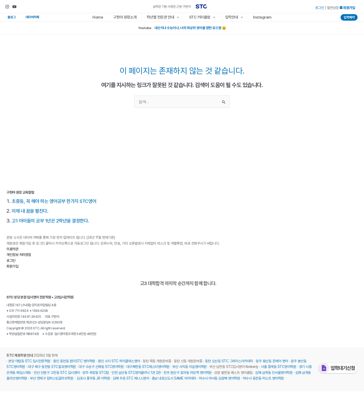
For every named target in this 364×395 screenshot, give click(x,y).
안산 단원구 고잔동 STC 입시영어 (57, 376)
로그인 (319, 8)
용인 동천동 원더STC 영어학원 (74, 365)
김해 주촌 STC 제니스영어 (131, 382)
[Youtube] (14, 7)
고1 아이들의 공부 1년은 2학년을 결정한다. (52, 224)
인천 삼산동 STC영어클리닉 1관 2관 (136, 376)
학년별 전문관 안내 (164, 19)
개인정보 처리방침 (18, 258)
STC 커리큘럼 (201, 19)
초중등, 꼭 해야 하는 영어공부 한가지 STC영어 (56, 204)
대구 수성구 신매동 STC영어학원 (101, 370)
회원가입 (12, 270)
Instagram (256, 18)
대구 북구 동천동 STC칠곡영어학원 (52, 370)
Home (103, 18)
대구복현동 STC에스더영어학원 (148, 370)
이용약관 (12, 252)
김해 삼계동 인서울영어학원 (273, 376)
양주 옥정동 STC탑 (95, 376)
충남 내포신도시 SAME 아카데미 (174, 382)
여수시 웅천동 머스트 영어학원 (263, 382)
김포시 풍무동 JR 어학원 (93, 382)
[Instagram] (7, 7)
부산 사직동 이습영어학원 (189, 370)
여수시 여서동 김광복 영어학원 (219, 382)
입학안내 (230, 19)
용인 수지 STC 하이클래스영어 (119, 365)
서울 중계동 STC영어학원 (278, 370)
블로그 (9, 19)
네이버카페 (25, 19)
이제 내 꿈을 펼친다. (31, 214)
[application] (177, 19)
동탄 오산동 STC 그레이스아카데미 (229, 365)
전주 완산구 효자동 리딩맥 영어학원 (187, 376)
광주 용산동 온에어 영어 (272, 365)
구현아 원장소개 (128, 18)
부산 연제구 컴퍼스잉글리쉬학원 (51, 382)
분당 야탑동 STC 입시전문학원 (29, 365)
